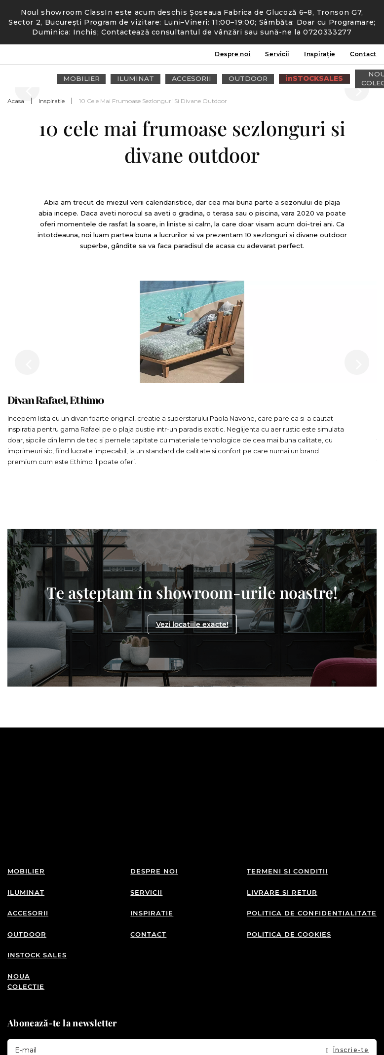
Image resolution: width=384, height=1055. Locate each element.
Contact (363, 54)
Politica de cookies (289, 870)
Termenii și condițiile (244, 992)
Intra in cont (337, 76)
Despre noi (232, 54)
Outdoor (26, 870)
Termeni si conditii (287, 821)
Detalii (78, 1041)
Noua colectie (25, 908)
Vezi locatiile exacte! (192, 533)
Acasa (15, 101)
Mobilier (26, 821)
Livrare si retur (282, 837)
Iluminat (25, 837)
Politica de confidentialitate (312, 854)
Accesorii (27, 854)
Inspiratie (51, 101)
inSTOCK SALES (37, 887)
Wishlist (354, 76)
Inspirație (319, 54)
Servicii (277, 54)
